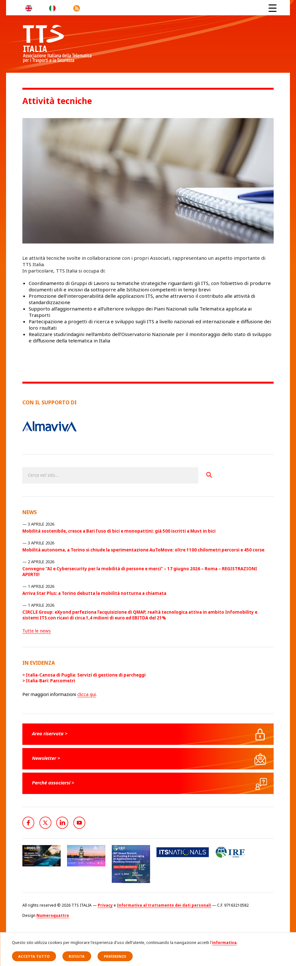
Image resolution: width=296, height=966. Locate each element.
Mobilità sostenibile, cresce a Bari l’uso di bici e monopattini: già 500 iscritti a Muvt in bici (119, 531)
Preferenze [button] (115, 956)
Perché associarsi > (53, 782)
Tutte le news (36, 631)
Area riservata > (50, 733)
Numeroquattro (52, 915)
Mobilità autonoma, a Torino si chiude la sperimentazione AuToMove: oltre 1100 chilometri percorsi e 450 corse (143, 550)
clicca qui (86, 694)
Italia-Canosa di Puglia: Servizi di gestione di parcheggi (86, 675)
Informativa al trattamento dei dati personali (164, 905)
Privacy (105, 905)
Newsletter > (46, 758)
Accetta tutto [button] (33, 956)
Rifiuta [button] (77, 956)
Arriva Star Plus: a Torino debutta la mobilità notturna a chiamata (94, 593)
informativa (224, 942)
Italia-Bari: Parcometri (50, 681)
